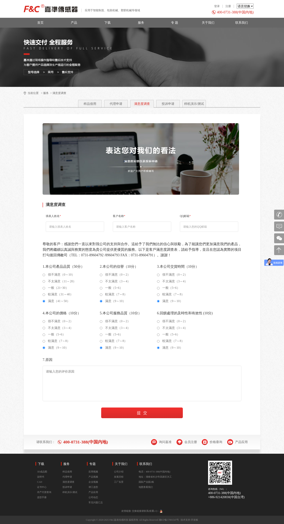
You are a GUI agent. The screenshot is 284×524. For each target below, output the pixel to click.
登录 (217, 6)
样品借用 (90, 103)
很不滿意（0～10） (59, 274)
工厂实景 (118, 482)
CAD (39, 482)
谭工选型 (93, 487)
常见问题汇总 (96, 502)
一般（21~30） (56, 287)
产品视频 (93, 476)
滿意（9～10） (113, 301)
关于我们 (208, 22)
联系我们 (241, 22)
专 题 (174, 22)
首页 (40, 22)
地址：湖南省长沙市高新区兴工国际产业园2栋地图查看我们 (155, 481)
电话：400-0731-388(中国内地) (154, 471)
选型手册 (42, 497)
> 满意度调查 (58, 93)
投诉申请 (168, 103)
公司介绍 (118, 471)
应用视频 (93, 471)
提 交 (142, 413)
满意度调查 (142, 103)
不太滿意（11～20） (59, 281)
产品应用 (93, 492)
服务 (141, 22)
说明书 (40, 476)
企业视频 (93, 482)
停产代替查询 (44, 492)
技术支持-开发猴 (189, 519)
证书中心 (42, 487)
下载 (107, 22)
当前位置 (33, 93)
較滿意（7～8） (113, 294)
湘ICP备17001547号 (169, 519)
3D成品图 (42, 471)
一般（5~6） (111, 287)
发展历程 (118, 476)
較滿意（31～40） (58, 294)
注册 (228, 6)
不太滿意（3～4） (115, 281)
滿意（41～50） (56, 301)
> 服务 (44, 93)
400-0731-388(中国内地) (235, 12)
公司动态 (93, 497)
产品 (74, 22)
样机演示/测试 (194, 103)
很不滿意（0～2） (115, 274)
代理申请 (116, 103)
